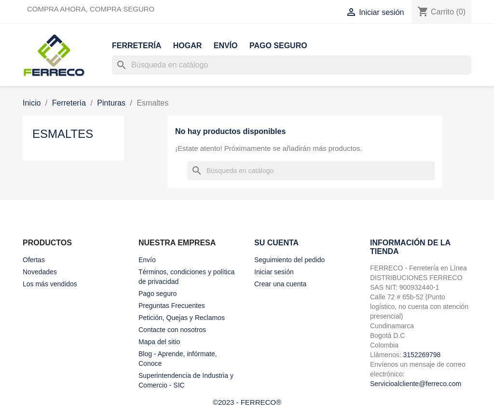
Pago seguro (278, 45)
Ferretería (136, 45)
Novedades (40, 272)
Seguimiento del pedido (289, 260)
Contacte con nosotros (172, 330)
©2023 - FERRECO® (247, 402)
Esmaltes (62, 133)
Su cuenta (276, 243)
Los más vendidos (50, 284)
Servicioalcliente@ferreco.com (415, 384)
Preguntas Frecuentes (171, 305)
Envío (226, 45)
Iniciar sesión (274, 272)
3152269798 (421, 355)
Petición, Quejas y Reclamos (181, 317)
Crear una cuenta (280, 284)
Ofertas (34, 260)
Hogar (187, 45)
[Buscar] (291, 65)
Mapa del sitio (159, 342)
